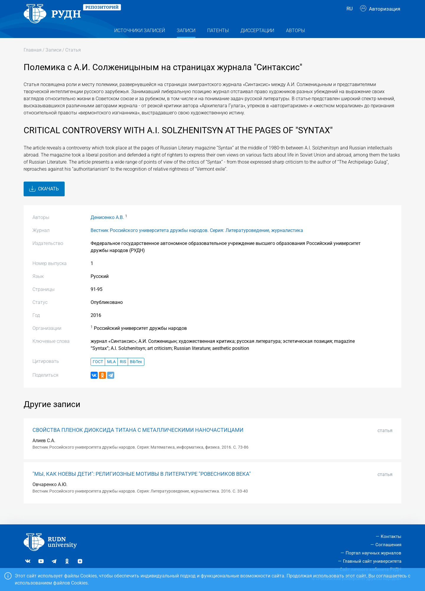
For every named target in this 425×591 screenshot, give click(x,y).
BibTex (136, 370)
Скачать (44, 198)
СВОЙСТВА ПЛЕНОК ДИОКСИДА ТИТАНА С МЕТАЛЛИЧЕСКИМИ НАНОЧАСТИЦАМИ (137, 439)
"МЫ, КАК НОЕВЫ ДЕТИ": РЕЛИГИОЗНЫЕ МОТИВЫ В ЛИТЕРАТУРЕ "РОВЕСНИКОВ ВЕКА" (141, 483)
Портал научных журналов (373, 553)
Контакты (391, 536)
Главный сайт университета (372, 561)
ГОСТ (98, 370)
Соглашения (388, 544)
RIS (123, 370)
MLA (111, 370)
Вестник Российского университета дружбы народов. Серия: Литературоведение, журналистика (197, 239)
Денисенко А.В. (107, 226)
